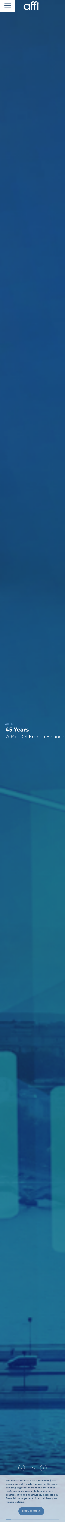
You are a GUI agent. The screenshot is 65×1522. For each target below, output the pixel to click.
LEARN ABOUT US (31, 1511)
